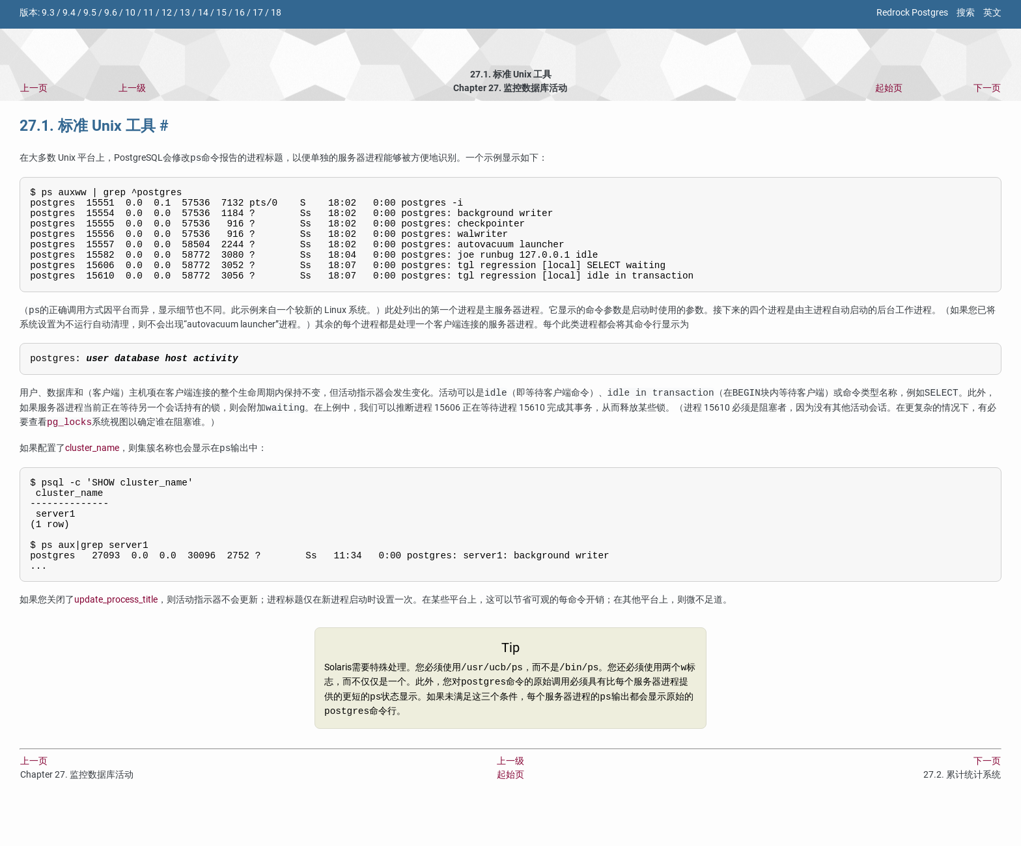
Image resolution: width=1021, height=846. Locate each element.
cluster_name (92, 468)
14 (203, 12)
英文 (992, 12)
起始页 (888, 88)
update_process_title (116, 638)
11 (148, 12)
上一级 (132, 88)
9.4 (69, 12)
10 (130, 12)
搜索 (966, 12)
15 (221, 12)
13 (185, 12)
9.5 (89, 12)
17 (258, 12)
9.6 (110, 12)
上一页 (34, 88)
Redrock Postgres (912, 12)
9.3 (48, 12)
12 (166, 12)
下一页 (987, 88)
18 (276, 12)
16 (239, 12)
